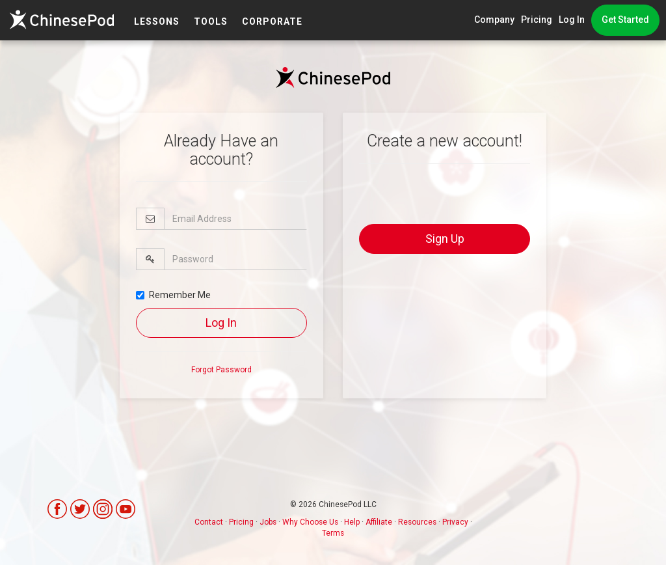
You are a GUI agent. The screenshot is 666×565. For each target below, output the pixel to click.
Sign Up (444, 238)
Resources (417, 522)
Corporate (272, 21)
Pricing (536, 19)
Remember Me (173, 295)
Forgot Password (221, 369)
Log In (572, 19)
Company (494, 19)
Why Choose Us (310, 522)
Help (352, 522)
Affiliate (379, 522)
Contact (208, 522)
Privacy (455, 522)
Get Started (625, 19)
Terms (333, 533)
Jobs (268, 522)
